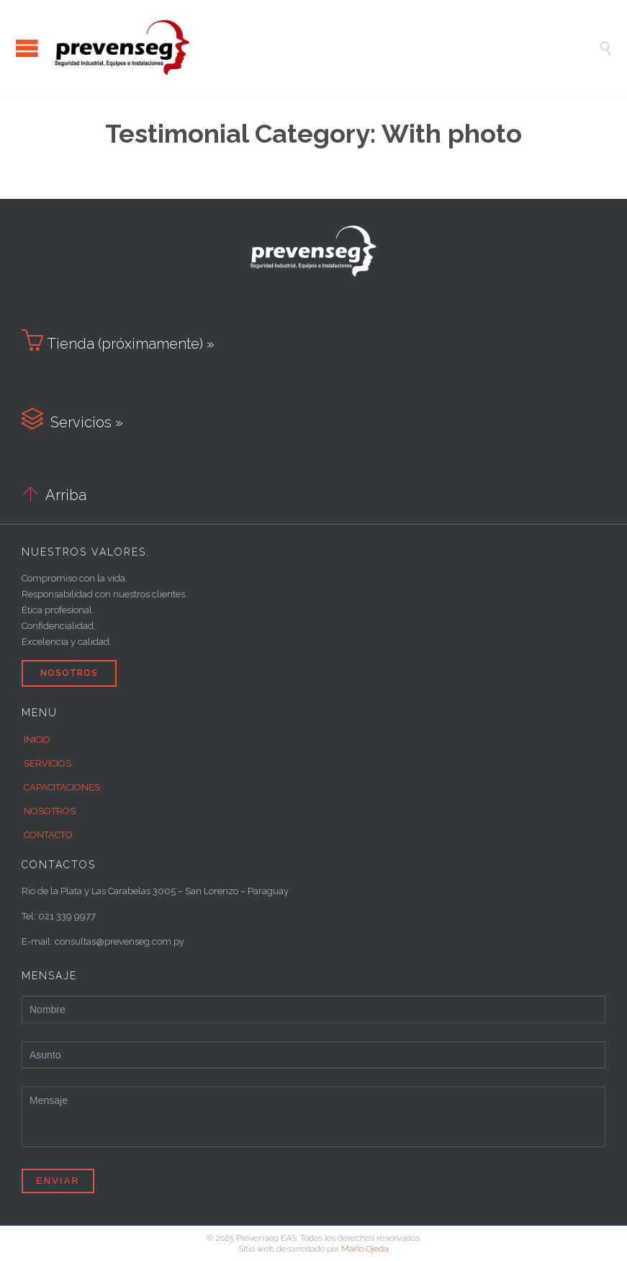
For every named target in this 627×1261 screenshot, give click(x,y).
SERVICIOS (47, 763)
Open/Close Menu (27, 48)
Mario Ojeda (365, 1249)
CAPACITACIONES (62, 787)
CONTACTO (48, 834)
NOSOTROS (50, 811)
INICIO (37, 739)
